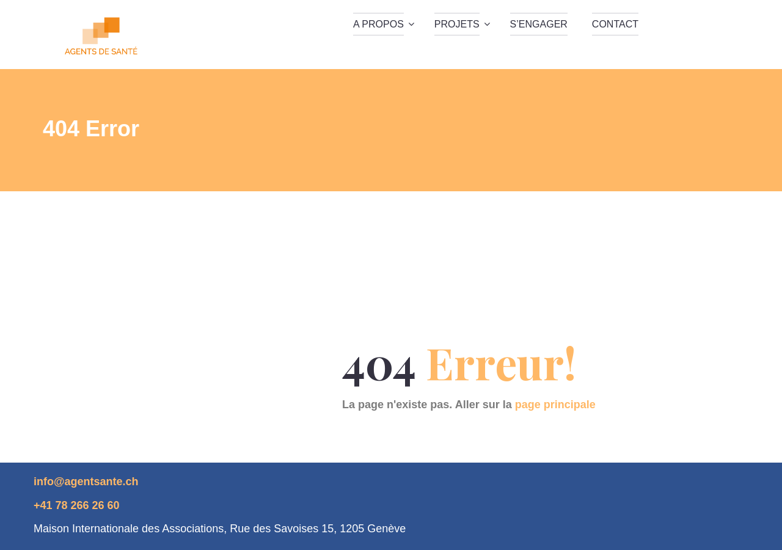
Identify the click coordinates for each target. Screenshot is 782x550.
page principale (555, 404)
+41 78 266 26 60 (77, 505)
